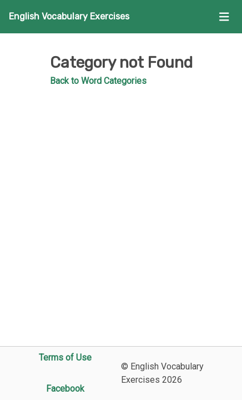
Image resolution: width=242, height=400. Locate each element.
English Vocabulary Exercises (69, 16)
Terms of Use (65, 357)
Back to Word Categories (98, 81)
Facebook (65, 388)
